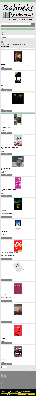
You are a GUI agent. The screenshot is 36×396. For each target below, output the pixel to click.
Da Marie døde (4, 126)
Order (1, 388)
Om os (2, 374)
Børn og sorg (3, 105)
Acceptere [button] (26, 394)
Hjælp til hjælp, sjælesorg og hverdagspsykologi (10, 252)
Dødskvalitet (3, 210)
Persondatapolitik (3, 376)
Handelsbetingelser (3, 377)
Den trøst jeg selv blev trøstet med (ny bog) (9, 147)
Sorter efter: (3, 48)
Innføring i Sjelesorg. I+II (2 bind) (7, 357)
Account (2, 387)
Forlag (2, 383)
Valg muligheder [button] (9, 394)
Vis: (19, 48)
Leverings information (4, 375)
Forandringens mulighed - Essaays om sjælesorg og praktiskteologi (13, 62)
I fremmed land (4, 294)
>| (6, 367)
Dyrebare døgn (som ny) (5, 168)
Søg (5, 28)
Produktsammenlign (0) (5, 46)
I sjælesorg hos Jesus (5, 315)
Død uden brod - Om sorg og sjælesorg (8, 189)
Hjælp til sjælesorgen (5, 273)
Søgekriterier (2, 34)
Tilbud (2, 384)
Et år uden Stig (4, 231)
